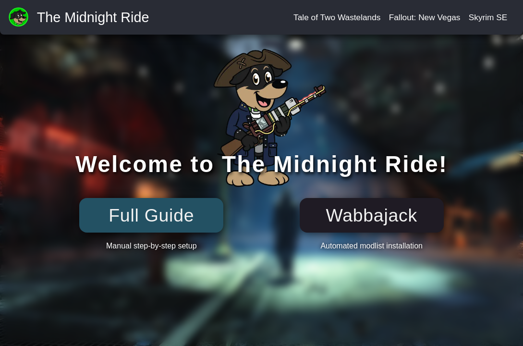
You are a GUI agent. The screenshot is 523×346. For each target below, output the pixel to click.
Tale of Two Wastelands (336, 17)
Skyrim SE (488, 17)
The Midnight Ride (93, 17)
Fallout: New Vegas (425, 17)
